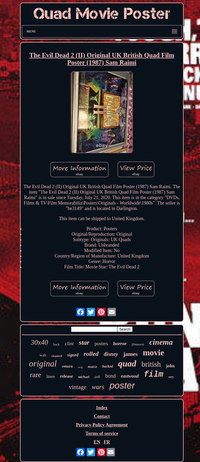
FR (107, 442)
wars (98, 386)
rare (35, 375)
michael (83, 377)
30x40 (39, 342)
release (66, 376)
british (151, 364)
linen (50, 376)
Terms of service (101, 433)
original (43, 363)
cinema (161, 342)
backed (107, 366)
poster (122, 385)
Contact (102, 416)
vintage (77, 387)
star (84, 342)
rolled (91, 353)
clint (69, 343)
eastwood (130, 376)
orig (80, 367)
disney (111, 354)
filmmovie (138, 344)
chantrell (57, 355)
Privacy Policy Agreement (102, 424)
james (130, 354)
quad (127, 363)
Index (102, 407)
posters (101, 343)
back (56, 344)
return (67, 366)
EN (97, 442)
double (92, 367)
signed (73, 355)
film (153, 374)
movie (153, 352)
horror (120, 343)
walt (43, 355)
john (170, 365)
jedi (97, 377)
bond (110, 376)
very (171, 377)
